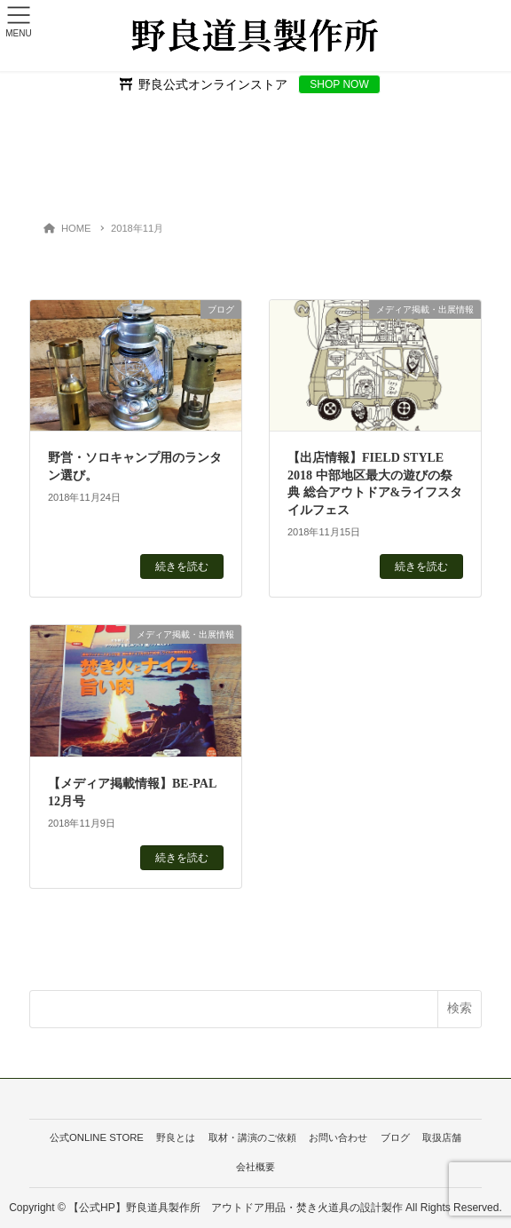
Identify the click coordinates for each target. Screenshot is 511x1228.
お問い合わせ (338, 1137)
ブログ (395, 1137)
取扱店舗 (441, 1137)
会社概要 (255, 1166)
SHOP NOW (339, 84)
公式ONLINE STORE (97, 1137)
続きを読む (181, 566)
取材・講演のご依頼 (252, 1137)
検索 (459, 1008)
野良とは (175, 1137)
